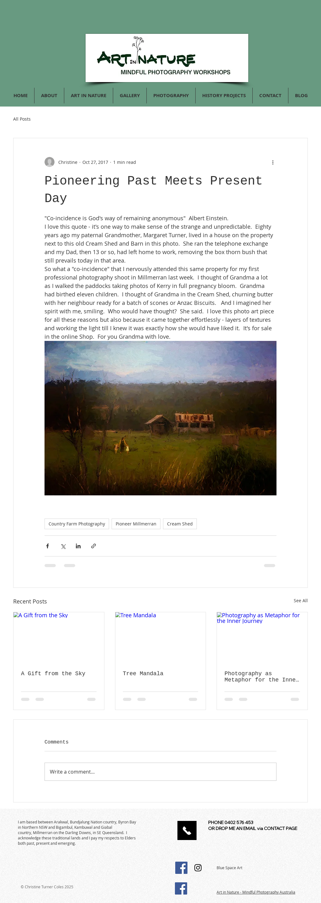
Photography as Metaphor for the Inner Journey (261, 677)
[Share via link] (94, 546)
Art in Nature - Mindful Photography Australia (256, 892)
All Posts (22, 119)
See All (301, 600)
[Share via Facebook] (47, 546)
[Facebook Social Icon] (181, 868)
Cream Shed (180, 524)
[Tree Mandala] (160, 637)
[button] (171, 95)
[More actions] (272, 162)
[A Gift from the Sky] (58, 637)
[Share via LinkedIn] (78, 546)
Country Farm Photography (77, 524)
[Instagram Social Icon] (198, 868)
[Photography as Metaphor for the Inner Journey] (262, 637)
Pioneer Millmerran (136, 524)
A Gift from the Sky (53, 674)
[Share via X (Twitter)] (63, 546)
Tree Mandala (143, 674)
